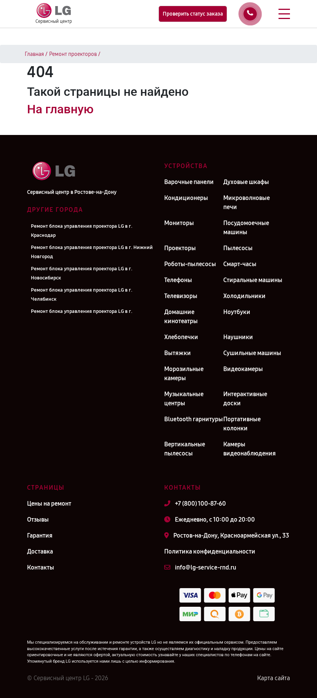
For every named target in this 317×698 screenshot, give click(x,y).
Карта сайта (273, 678)
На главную (60, 109)
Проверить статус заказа (193, 14)
